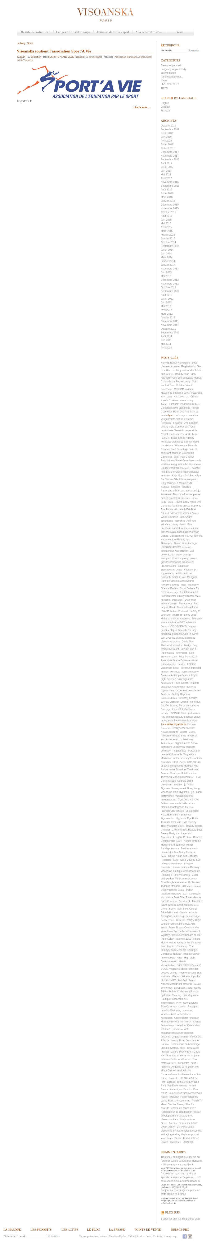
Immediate (195, 1074)
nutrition (165, 1044)
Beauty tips (183, 539)
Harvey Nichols (193, 535)
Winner (189, 844)
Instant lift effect (181, 709)
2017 (185, 893)
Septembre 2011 (170, 332)
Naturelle (165, 867)
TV (195, 1078)
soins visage (193, 916)
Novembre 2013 (170, 268)
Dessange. (177, 599)
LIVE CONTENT (170, 84)
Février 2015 (168, 234)
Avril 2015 (166, 227)
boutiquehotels (176, 434)
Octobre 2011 (168, 328)
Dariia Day (188, 641)
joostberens (167, 1138)
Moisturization (168, 965)
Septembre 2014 (170, 246)
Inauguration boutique (183, 464)
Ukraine (176, 867)
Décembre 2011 (170, 321)
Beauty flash (182, 374)
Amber (195, 434)
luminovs (192, 720)
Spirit (191, 653)
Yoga (170, 502)
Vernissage (172, 592)
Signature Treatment (187, 769)
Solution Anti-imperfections (175, 675)
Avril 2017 (166, 178)
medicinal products (171, 634)
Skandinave (176, 863)
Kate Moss (178, 475)
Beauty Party (168, 833)
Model (195, 875)
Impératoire (167, 430)
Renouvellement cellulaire (175, 1074)
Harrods (170, 370)
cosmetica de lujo (190, 490)
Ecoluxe (187, 837)
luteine (183, 882)
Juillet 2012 (167, 298)
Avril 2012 (166, 310)
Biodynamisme (187, 1119)
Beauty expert (194, 825)
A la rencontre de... (149, 32)
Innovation (193, 671)
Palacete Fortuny (187, 630)
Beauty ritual (181, 720)
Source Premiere (170, 468)
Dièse (193, 1063)
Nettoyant (166, 558)
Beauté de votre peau (35, 32)
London (182, 1006)
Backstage (175, 1142)
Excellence (166, 389)
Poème (183, 972)
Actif (187, 434)
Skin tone (190, 637)
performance (167, 796)
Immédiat (175, 713)
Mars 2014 (167, 257)
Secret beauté (185, 377)
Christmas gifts (185, 991)
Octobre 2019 (168, 125)
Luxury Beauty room (181, 1051)
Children (191, 724)
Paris (175, 1119)
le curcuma (188, 453)
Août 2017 (166, 163)
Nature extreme (192, 841)
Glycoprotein (167, 690)
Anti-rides (179, 396)
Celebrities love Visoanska (175, 407)
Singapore (184, 362)
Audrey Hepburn (180, 694)
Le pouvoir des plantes (188, 690)
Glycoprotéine (180, 976)
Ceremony (182, 946)
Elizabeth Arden (190, 1138)
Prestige (197, 984)
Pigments (165, 788)
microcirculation (169, 698)
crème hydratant (170, 649)
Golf (185, 980)
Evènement (173, 814)
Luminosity (195, 893)
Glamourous (183, 618)
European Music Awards (187, 987)
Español (165, 106)
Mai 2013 (166, 276)
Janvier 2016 (168, 200)
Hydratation (177, 1029)
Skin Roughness (170, 882)
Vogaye (192, 626)
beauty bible (167, 426)
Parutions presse (180, 505)
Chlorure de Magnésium (182, 754)
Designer (165, 829)
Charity (174, 524)
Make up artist (168, 618)
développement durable (174, 1115)
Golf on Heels (186, 1078)
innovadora (181, 653)
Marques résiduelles (172, 1021)
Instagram (190, 1236)
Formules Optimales (172, 441)
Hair (174, 1006)
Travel (164, 88)
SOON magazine (170, 968)
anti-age (189, 389)
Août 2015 (166, 215)
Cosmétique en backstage (185, 1044)
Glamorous (166, 456)
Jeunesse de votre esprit (112, 32)
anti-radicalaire (168, 664)
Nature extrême (184, 419)
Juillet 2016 (167, 193)
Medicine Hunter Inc (172, 758)
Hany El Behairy (170, 362)
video (178, 554)
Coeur (176, 668)
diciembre (166, 762)
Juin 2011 (166, 340)
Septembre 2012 (170, 291)
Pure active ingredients (173, 724)
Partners (165, 438)
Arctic (183, 524)
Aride (179, 957)
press (169, 396)
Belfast (164, 803)
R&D (183, 886)
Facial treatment (189, 592)
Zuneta (183, 732)
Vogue (181, 890)
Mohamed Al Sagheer (173, 844)
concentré (183, 1063)
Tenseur (175, 848)
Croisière (177, 829)
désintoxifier (167, 550)
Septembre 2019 (170, 129)
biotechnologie (189, 543)
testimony (180, 415)
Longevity (183, 558)
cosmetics (180, 520)
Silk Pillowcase (182, 479)
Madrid (172, 566)
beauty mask (179, 788)
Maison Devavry (190, 867)
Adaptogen (183, 566)
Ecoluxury (166, 750)
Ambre (173, 611)
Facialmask (184, 901)
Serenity (183, 1085)
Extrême (191, 509)
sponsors (187, 1010)
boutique (170, 957)
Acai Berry (179, 852)
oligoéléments (182, 743)
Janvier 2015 (168, 238)
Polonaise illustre (170, 660)
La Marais (181, 483)
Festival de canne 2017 (183, 1108)
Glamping (185, 468)
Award (164, 404)
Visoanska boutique (172, 871)
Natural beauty (191, 471)
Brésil (183, 968)
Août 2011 (166, 336)
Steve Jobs (190, 614)
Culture (164, 536)
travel (198, 464)
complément (183, 1081)
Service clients (143, 1236)
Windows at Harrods (186, 445)
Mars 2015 (167, 231)
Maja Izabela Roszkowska (184, 532)
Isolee (179, 841)
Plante (177, 543)
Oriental (165, 513)
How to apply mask (185, 501)
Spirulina (175, 487)
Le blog (21, 43)
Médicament (182, 878)
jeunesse (186, 547)
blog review (182, 370)
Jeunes (187, 1021)
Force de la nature (189, 705)
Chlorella (180, 920)
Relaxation (193, 584)
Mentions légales (117, 1236)
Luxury (186, 381)
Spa (173, 1055)
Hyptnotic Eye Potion (187, 818)
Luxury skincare (185, 596)
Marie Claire (175, 471)
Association (166, 1018)
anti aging (166, 1134)
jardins (181, 826)
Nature (164, 1097)
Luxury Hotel (178, 1040)
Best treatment (189, 848)
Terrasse (189, 807)
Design (187, 645)
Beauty (195, 513)
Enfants (184, 701)
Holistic (196, 404)
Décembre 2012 (170, 279)
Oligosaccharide (180, 1036)
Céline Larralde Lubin (179, 1070)
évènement (167, 987)
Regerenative (179, 750)
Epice (164, 856)
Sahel (175, 912)
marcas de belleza (180, 803)
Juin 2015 (166, 219)
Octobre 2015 (168, 212)
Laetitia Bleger (169, 630)
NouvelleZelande (169, 732)
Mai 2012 (166, 306)
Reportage (166, 860)
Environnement (168, 799)
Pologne (196, 939)
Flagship (177, 423)
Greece (164, 1089)
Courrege (165, 709)
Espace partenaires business (93, 1236)
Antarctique (176, 1089)
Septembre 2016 (170, 185)
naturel (197, 886)
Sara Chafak (184, 965)
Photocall (183, 611)
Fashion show (168, 596)
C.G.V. (131, 1236)
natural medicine (188, 1123)
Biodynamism (168, 569)
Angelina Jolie (179, 1066)
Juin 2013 (166, 272)
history (190, 400)
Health (174, 961)
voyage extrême (184, 795)
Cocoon (193, 878)
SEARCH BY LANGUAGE (61, 57)
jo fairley (189, 784)
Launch (164, 1142)
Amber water (168, 769)
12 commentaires (94, 57)
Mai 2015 (166, 223)
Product (165, 1051)
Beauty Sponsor (184, 716)
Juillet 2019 (167, 133)
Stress (164, 1123)
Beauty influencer (183, 494)
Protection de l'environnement (183, 931)
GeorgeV (196, 965)
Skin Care (166, 1006)
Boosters (193, 905)
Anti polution (168, 716)
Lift (187, 396)
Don (174, 558)
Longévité (188, 1142)
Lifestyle (188, 863)
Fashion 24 (190, 569)
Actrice (181, 1048)
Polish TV (197, 1100)
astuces (180, 811)
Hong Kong (193, 788)
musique (165, 487)
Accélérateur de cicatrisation (176, 1111)
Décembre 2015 (170, 204)
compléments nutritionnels (175, 923)
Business (191, 686)
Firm (163, 1082)
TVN (189, 483)
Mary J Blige (194, 920)
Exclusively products (183, 746)
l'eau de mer (192, 1040)
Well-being (175, 1010)
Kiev (196, 765)
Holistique (177, 615)
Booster (173, 1123)
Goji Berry (190, 475)
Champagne (178, 686)
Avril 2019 (166, 140)
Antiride (165, 671)
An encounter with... (172, 76)
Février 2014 (168, 261)
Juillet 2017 (167, 167)
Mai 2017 (166, 174)
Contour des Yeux (185, 426)
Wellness (171, 1063)
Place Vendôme (189, 1096)
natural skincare (181, 528)
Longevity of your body (173, 69)
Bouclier (193, 912)
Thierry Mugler (169, 825)
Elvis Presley (189, 822)
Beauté (176, 735)
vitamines (185, 498)
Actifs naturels (178, 780)
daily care (179, 389)
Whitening (185, 1100)
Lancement (166, 784)
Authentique (167, 743)
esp (174, 1236)
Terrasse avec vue (171, 822)
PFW (178, 1003)
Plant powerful (184, 983)
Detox (164, 908)
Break (164, 927)
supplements (167, 573)
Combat (173, 1078)
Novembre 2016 (170, 182)
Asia (193, 923)
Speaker (178, 784)
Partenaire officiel (170, 490)
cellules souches (176, 580)
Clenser (184, 912)
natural (170, 653)
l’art (192, 728)
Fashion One (168, 810)
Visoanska (178, 626)
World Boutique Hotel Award (176, 516)
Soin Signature (185, 679)
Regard (192, 980)
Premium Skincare (171, 547)
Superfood (186, 814)
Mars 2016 (167, 197)
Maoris (182, 961)
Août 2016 (166, 189)
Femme (165, 773)
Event (174, 656)
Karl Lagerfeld (184, 833)
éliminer (165, 645)
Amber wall (195, 1093)
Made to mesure (181, 777)
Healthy (181, 664)
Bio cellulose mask (178, 1093)
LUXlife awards (169, 1047)
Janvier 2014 (168, 264)
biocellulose (167, 445)
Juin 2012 (166, 302)
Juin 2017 (166, 170)
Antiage (187, 554)
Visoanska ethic (169, 792)
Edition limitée (168, 991)
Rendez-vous (167, 920)
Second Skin (194, 972)
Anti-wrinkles (167, 1025)
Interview (174, 1097)
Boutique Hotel (178, 773)
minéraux (195, 701)
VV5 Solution (191, 422)
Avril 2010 (166, 347)
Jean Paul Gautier (184, 456)
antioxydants (183, 1014)
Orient (164, 1078)
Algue (179, 569)
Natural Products (182, 953)
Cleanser (174, 701)
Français (165, 110)
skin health (179, 509)
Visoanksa (184, 875)
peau (193, 479)
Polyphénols (167, 460)
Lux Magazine (191, 995)
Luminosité (167, 852)
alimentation (183, 1055)
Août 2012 (166, 294)
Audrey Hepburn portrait (185, 1134)
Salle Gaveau (187, 859)
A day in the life (185, 942)
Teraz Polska (177, 385)
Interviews (175, 893)
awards (175, 584)
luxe (163, 396)
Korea (189, 573)
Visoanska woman (171, 641)
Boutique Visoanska (172, 999)
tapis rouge (179, 916)
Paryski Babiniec (193, 758)
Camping (176, 995)
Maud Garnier (168, 1104)
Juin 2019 (166, 136)
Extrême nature (177, 400)
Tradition (186, 487)
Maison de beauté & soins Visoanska (181, 392)
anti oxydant (167, 878)
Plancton (194, 1018)
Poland (192, 1085)
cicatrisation (176, 645)
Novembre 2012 (170, 283)
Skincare (165, 656)
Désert (188, 385)
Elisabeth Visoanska (180, 404)
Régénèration (188, 366)
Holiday (197, 1112)
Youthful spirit (168, 72)
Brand (190, 781)
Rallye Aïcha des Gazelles (182, 856)
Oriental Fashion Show (173, 588)
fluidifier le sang (169, 705)
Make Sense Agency (182, 437)
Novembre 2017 (170, 155)
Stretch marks (191, 441)
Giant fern (174, 498)
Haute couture (168, 539)
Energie (197, 1021)
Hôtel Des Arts (181, 411)
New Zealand (190, 1002)
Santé (178, 460)
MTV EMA (176, 980)
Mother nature (168, 942)
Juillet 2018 (167, 144)
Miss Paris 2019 (188, 656)
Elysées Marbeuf (183, 765)
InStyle (172, 908)
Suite (176, 860)
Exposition (166, 837)
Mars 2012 (167, 313)
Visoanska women (181, 513)
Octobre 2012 (168, 287)
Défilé (177, 1138)
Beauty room (186, 603)
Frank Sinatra (176, 927)
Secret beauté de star (189, 935)
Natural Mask (168, 983)
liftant (175, 762)
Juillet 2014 (167, 249)
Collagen (172, 603)
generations (167, 520)
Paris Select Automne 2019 (176, 938)
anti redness (174, 453)
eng (169, 1236)
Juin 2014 (166, 253)
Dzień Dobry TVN (170, 1126)
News (180, 32)
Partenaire (166, 494)
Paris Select (181, 682)
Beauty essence (181, 728)
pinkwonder (194, 713)
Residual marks (179, 671)
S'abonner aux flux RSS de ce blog (180, 1218)
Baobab (171, 1082)
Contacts (157, 1236)
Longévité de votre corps (73, 32)
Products (165, 694)
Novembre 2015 (170, 208)
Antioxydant (167, 683)
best (173, 1014)
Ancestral (165, 599)
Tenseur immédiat (191, 667)
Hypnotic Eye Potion (190, 792)
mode (195, 498)
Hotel (175, 739)
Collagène (166, 916)
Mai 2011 (166, 343)
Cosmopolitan (181, 1018)
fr (164, 1236)
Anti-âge (165, 848)
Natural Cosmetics (178, 904)
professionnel (186, 739)
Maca (189, 886)
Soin (183, 735)
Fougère (178, 837)
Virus (198, 596)
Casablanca (193, 1048)
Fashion (171, 946)
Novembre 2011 (170, 325)
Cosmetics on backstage (174, 449)
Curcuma (165, 728)
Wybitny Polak (169, 935)
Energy (173, 972)
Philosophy (166, 543)
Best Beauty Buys (192, 829)
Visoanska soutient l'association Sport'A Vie (54, 51)
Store (184, 713)
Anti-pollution (181, 551)
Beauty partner (169, 889)
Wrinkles (165, 1014)
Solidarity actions (170, 577)
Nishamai (165, 976)
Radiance (190, 852)
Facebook (185, 1236)
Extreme (175, 366)
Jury (195, 645)
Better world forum (181, 1059)
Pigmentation (167, 818)
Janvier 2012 (168, 317)
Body (163, 502)
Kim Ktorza (167, 897)
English (165, 103)
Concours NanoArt (188, 799)
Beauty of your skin (171, 65)
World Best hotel (170, 1100)
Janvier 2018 (168, 148)
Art (192, 777)
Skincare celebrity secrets (187, 1130)
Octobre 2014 (168, 242)
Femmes (165, 1066)
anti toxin (181, 573)
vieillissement (177, 536)
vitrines (170, 374)
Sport (170, 415)
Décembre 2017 (170, 152)
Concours (172, 901)
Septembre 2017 (170, 159)
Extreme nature (189, 660)
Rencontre (166, 423)
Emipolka (165, 475)
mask (183, 584)
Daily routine (168, 483)
